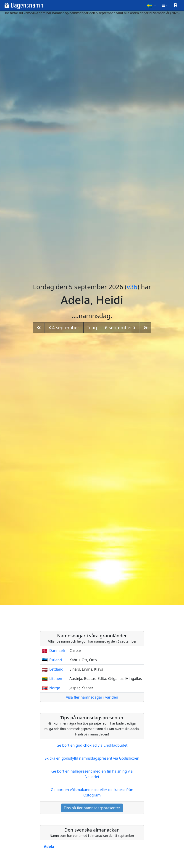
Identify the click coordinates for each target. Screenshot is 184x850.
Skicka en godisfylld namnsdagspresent (92, 758)
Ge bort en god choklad (91, 745)
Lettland (56, 669)
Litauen (55, 678)
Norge (54, 687)
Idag (92, 327)
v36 (132, 286)
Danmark (57, 650)
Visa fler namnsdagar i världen (92, 697)
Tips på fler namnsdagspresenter (92, 807)
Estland (55, 659)
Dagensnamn (27, 5)
